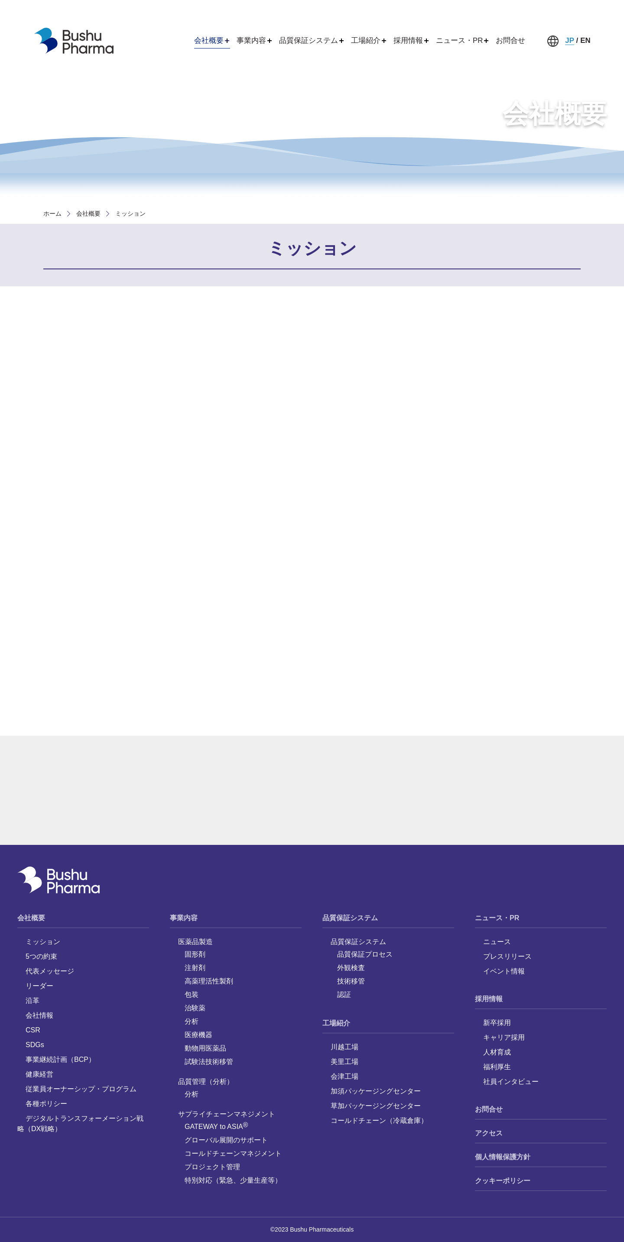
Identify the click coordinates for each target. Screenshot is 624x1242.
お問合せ (510, 40)
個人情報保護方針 (502, 1157)
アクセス (489, 1133)
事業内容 (184, 918)
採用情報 (489, 999)
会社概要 (88, 213)
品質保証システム (350, 918)
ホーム (52, 213)
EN (585, 40)
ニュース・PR (497, 918)
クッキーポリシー (502, 1180)
